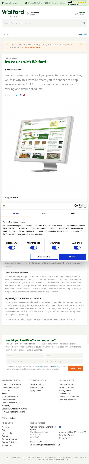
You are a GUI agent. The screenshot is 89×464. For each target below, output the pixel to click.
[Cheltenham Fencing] (13, 13)
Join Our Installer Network (13, 412)
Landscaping (7, 433)
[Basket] (80, 13)
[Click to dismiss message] (81, 44)
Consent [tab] (15, 213)
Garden (5, 436)
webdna (65, 459)
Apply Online (35, 390)
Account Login (36, 387)
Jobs (4, 415)
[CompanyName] (25, 361)
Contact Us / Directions (69, 396)
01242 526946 (36, 441)
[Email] (64, 355)
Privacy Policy (41, 367)
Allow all (72, 257)
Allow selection (44, 257)
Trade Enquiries (37, 384)
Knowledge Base (9, 418)
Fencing (5, 427)
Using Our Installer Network (14, 408)
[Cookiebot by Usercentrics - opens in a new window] (76, 206)
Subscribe (76, 368)
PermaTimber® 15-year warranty (12, 404)
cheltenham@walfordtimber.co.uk (45, 444)
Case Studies (7, 390)
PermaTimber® (8, 399)
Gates (4, 430)
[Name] (25, 355)
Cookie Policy (55, 367)
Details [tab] (44, 213)
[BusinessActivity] (64, 361)
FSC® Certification (10, 396)
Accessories (7, 445)
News (4, 393)
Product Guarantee (67, 399)
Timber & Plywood (10, 439)
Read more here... (33, 47)
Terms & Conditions (67, 387)
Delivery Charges (66, 384)
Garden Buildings (9, 442)
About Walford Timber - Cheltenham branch (12, 386)
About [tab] (73, 213)
